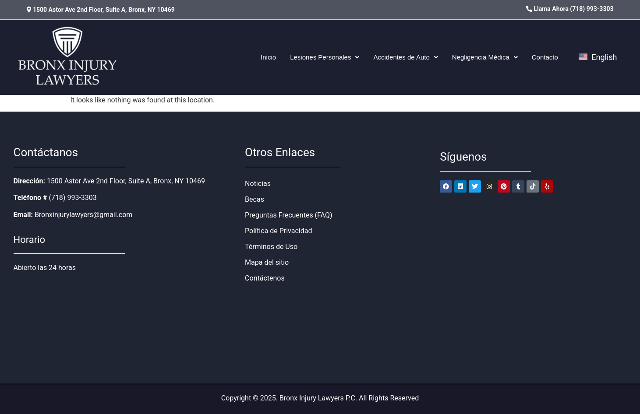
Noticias (258, 183)
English (598, 57)
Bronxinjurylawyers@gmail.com (84, 215)
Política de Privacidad (278, 231)
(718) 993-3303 (72, 197)
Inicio (268, 57)
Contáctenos (265, 278)
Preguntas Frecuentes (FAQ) (288, 215)
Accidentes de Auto (405, 57)
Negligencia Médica (485, 57)
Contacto (545, 57)
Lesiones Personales (324, 57)
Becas (254, 199)
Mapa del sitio (267, 262)
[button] (324, 57)
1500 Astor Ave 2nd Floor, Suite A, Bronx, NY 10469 (126, 181)
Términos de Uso (271, 246)
